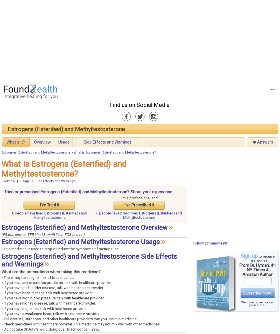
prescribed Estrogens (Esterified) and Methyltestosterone (139, 215)
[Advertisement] (127, 40)
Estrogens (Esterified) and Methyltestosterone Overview (84, 228)
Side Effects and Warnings (107, 142)
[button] (272, 88)
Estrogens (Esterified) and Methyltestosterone (66, 129)
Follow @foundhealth (210, 243)
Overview (42, 142)
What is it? (16, 142)
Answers (265, 142)
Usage (64, 142)
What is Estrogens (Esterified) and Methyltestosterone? (115, 152)
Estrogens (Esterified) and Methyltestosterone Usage (80, 242)
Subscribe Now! (257, 293)
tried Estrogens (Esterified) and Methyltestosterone (49, 215)
